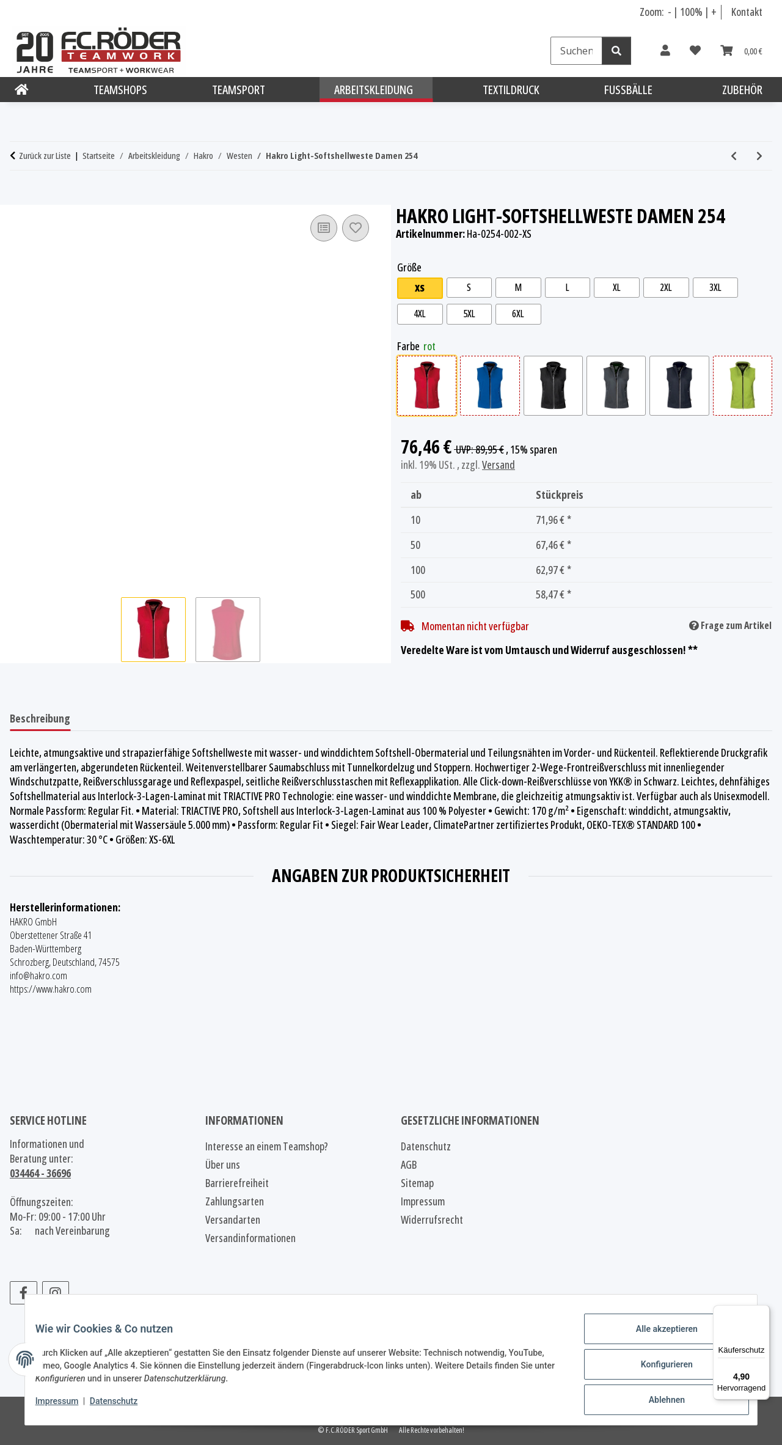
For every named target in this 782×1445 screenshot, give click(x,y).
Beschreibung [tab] (40, 718)
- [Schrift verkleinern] (670, 11)
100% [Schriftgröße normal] (691, 11)
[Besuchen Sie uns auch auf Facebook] (23, 1292)
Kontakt (746, 11)
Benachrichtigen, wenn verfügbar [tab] (164, 718)
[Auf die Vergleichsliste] (323, 228)
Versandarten (232, 1219)
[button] (665, 51)
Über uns (222, 1164)
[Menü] (762, 1312)
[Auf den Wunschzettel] (355, 228)
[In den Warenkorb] (19, 198)
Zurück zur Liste (45, 155)
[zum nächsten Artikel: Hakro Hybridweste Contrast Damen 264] (759, 156)
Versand (498, 467)
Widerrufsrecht (432, 1219)
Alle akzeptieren (657, 1338)
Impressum (66, 1407)
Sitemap (417, 1182)
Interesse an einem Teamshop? (266, 1146)
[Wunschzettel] (695, 51)
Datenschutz (123, 1407)
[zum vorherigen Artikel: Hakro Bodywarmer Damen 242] (734, 156)
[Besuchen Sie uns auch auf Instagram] (56, 1292)
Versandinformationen (250, 1237)
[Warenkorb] (741, 51)
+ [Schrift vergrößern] (714, 11)
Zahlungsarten (234, 1201)
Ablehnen (657, 1401)
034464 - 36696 (40, 1173)
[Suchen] (576, 51)
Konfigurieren (657, 1370)
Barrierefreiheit (237, 1182)
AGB (409, 1164)
